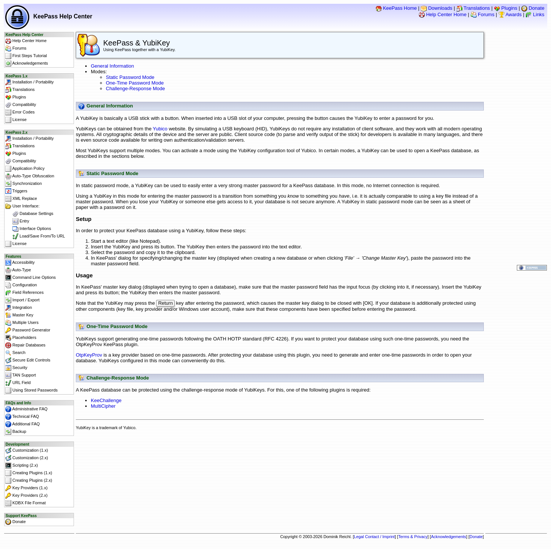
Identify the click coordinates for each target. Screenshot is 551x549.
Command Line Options (30, 278)
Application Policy (25, 169)
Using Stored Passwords (31, 390)
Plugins (505, 8)
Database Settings (29, 214)
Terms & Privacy (413, 536)
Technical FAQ (22, 417)
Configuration (21, 285)
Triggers (16, 191)
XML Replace (21, 199)
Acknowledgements (26, 63)
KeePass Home (396, 8)
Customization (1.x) (26, 451)
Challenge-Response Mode (135, 88)
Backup (15, 432)
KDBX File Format (25, 503)
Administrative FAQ (26, 409)
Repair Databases (25, 345)
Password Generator (27, 330)
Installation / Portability (29, 82)
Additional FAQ (22, 424)
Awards (510, 14)
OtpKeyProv (89, 355)
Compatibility (20, 105)
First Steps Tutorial (26, 56)
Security (16, 368)
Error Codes (20, 112)
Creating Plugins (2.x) (28, 481)
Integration (18, 308)
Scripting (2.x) (21, 466)
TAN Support (20, 375)
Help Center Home (443, 14)
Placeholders (20, 338)
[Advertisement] (280, 453)
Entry (17, 221)
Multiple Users (22, 323)
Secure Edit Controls (27, 360)
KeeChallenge (106, 401)
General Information (112, 66)
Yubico (160, 129)
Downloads (436, 8)
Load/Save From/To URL (35, 236)
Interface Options (28, 229)
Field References (24, 293)
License (16, 120)
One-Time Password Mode (135, 83)
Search (15, 353)
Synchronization (23, 184)
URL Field (18, 383)
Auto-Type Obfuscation (29, 176)
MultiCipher (103, 407)
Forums (483, 14)
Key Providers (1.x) (26, 488)
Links (534, 14)
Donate (533, 8)
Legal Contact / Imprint (374, 536)
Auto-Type (18, 270)
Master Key (19, 315)
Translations (473, 8)
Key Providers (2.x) (26, 496)
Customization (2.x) (26, 458)
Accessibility (20, 263)
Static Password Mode (130, 77)
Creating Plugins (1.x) (28, 473)
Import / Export (22, 300)
